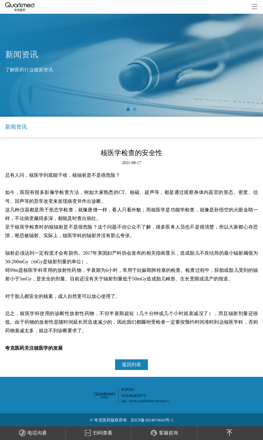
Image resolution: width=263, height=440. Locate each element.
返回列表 (131, 364)
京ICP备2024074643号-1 (151, 420)
